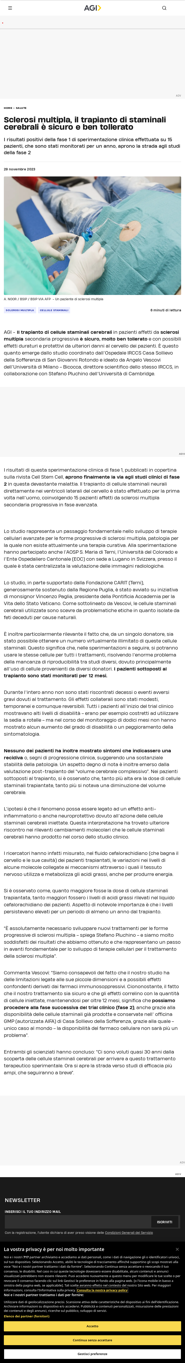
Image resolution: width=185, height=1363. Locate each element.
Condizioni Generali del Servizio (129, 1233)
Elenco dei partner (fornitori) (26, 1316)
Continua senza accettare (92, 1340)
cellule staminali (54, 310)
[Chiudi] (177, 1249)
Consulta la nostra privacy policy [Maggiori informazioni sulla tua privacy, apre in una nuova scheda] (102, 1290)
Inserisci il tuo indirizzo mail (33, 1211)
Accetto (93, 1326)
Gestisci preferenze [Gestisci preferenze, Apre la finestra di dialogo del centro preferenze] (92, 1354)
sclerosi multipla (20, 310)
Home (8, 108)
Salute (21, 108)
